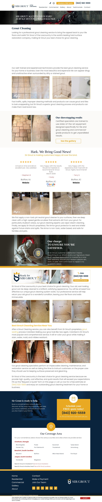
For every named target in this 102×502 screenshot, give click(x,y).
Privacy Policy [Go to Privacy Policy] (64, 497)
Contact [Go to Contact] (87, 7)
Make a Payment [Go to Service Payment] (40, 479)
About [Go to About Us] (69, 7)
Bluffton (36, 453)
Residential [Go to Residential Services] (43, 7)
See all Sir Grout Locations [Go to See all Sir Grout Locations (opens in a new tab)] (42, 466)
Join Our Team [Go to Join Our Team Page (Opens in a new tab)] (39, 482)
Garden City (19, 447)
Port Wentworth (39, 447)
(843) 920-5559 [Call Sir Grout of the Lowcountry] (83, 3)
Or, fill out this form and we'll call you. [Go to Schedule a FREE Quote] (73, 417)
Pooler (36, 445)
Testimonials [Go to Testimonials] (77, 7)
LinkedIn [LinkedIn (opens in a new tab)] (51, 488)
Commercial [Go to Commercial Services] (53, 7)
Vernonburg (74, 447)
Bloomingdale (20, 445)
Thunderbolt (56, 447)
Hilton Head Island (58, 453)
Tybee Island (75, 445)
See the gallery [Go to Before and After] (68, 141)
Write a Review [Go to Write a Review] (50, 3)
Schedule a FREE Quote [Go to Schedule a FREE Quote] (65, 3)
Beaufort (18, 453)
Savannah (55, 445)
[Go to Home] (24, 6)
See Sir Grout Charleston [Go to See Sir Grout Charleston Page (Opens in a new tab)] (40, 464)
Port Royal (74, 453)
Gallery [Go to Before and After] (62, 7)
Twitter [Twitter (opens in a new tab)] (42, 488)
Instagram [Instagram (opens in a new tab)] (33, 488)
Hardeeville (19, 460)
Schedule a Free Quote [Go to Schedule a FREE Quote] (80, 280)
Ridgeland (37, 460)
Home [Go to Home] (15, 476)
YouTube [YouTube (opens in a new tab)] (46, 488)
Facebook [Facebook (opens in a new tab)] (38, 488)
